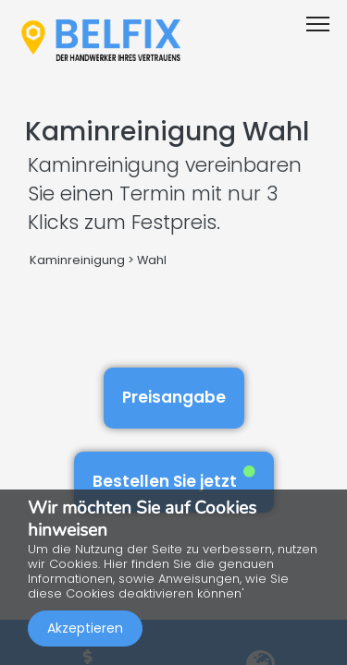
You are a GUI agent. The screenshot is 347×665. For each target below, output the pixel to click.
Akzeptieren (85, 628)
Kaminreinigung (77, 260)
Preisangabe (174, 397)
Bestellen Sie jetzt (174, 479)
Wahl (152, 260)
